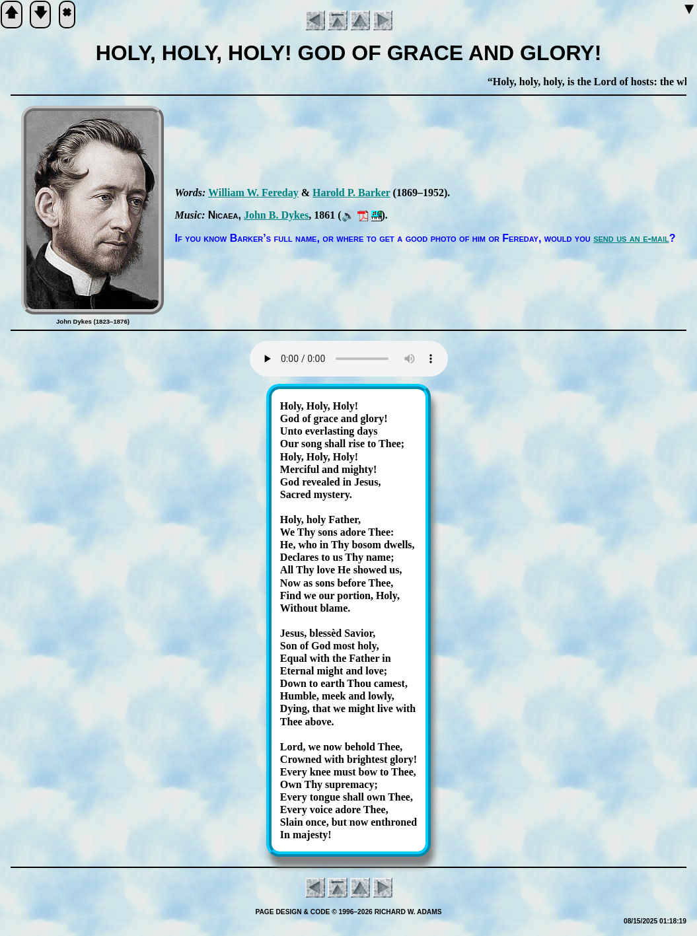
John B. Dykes (276, 215)
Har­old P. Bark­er (351, 192)
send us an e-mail (631, 238)
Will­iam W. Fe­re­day (253, 192)
